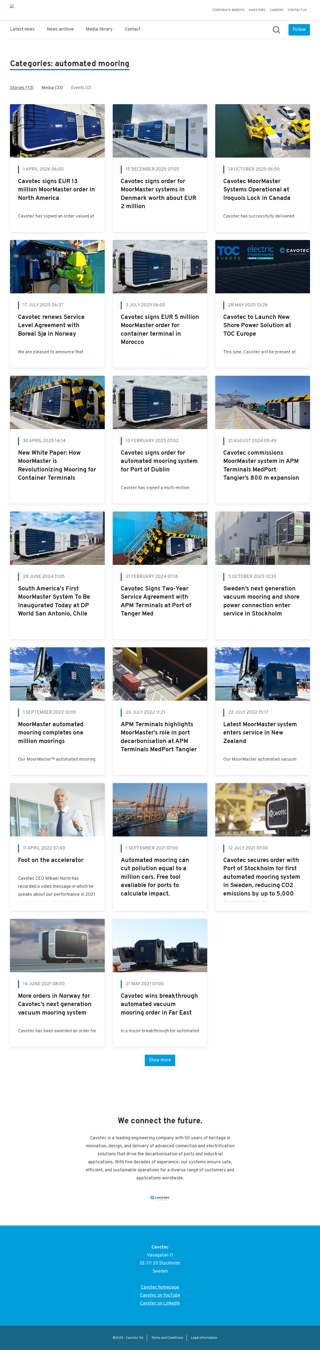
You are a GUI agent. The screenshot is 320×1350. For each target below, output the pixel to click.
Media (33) (52, 88)
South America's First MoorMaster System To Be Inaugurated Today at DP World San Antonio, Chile (54, 601)
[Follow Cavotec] (299, 30)
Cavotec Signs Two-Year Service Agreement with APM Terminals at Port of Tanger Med (156, 601)
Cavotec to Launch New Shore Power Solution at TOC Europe (257, 326)
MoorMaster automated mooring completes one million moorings (51, 733)
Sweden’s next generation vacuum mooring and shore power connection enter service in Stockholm (261, 601)
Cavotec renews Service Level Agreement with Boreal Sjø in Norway (51, 326)
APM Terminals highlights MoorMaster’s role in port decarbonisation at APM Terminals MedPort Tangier (159, 737)
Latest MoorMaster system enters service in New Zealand (260, 733)
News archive (60, 29)
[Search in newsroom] (276, 30)
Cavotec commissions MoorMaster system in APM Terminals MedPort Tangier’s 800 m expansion (261, 465)
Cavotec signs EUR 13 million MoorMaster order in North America (56, 190)
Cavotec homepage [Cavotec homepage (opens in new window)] (160, 1287)
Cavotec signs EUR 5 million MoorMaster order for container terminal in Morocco (160, 330)
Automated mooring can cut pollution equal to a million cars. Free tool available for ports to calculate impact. (155, 877)
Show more (160, 1060)
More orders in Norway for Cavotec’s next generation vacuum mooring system (55, 1005)
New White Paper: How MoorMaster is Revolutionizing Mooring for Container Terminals (57, 465)
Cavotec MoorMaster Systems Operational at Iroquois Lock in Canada (256, 190)
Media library (99, 29)
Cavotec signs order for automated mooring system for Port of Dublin (159, 461)
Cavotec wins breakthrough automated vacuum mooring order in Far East (159, 1005)
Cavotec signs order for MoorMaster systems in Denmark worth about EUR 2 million (158, 194)
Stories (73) (22, 88)
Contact (132, 29)
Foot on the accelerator (51, 860)
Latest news (22, 29)
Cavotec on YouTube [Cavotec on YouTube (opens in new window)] (160, 1295)
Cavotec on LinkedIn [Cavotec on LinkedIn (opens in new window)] (160, 1303)
